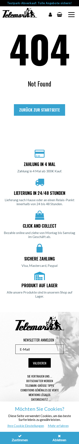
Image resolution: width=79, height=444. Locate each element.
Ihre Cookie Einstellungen (25, 426)
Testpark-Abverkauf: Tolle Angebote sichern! (39, 3)
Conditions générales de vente (39, 390)
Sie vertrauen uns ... (39, 376)
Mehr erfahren (58, 426)
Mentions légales (39, 394)
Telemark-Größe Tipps (39, 385)
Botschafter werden (39, 381)
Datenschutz (39, 399)
